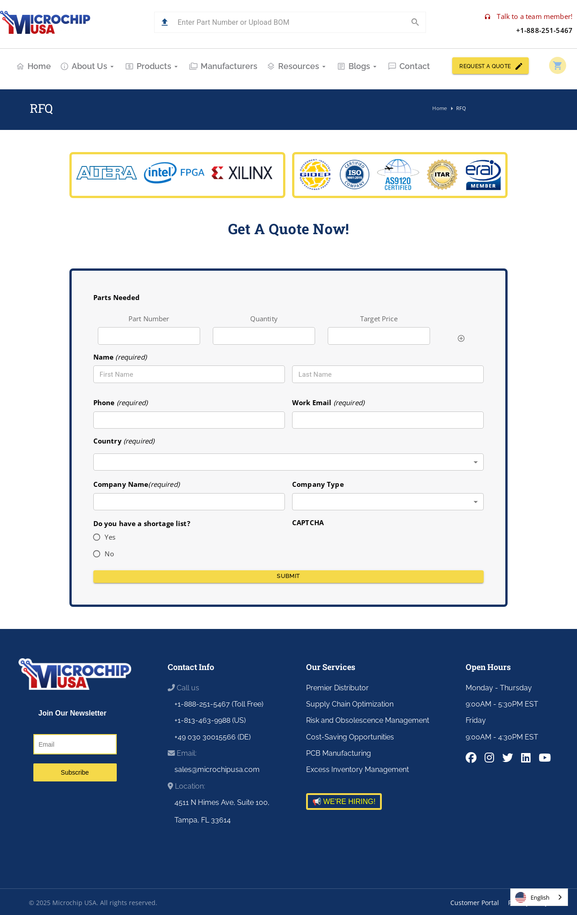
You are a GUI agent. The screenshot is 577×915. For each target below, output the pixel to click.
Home (33, 66)
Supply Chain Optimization (350, 704)
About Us (88, 66)
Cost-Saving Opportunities (350, 737)
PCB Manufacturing (338, 753)
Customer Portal (474, 902)
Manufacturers (223, 66)
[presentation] (360, 545)
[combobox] (288, 462)
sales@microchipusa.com (217, 769)
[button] (164, 22)
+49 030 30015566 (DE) (212, 737)
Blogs (358, 66)
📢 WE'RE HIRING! (344, 801)
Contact (409, 66)
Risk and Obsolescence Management (367, 720)
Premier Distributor (337, 688)
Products (152, 66)
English (532, 897)
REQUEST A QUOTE (490, 65)
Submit (288, 576)
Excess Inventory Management (357, 769)
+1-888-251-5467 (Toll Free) (218, 704)
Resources (297, 66)
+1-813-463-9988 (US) (210, 720)
